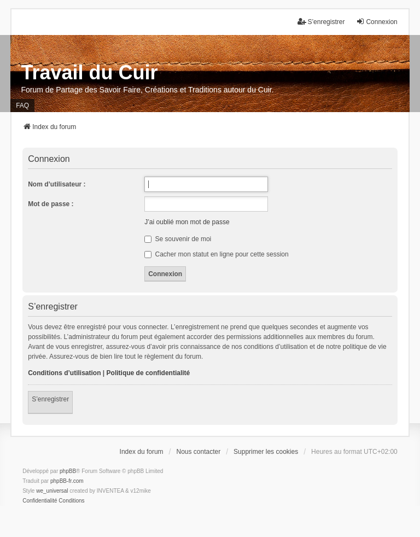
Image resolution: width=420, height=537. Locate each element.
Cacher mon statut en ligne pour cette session (216, 254)
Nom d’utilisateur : (56, 184)
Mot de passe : (50, 204)
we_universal (52, 491)
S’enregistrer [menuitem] (321, 21)
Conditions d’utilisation (64, 373)
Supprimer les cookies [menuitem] (266, 452)
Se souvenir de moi (177, 239)
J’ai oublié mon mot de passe (186, 222)
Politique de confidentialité (148, 373)
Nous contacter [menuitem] (198, 452)
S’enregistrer (50, 399)
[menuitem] (39, 501)
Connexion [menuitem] (376, 21)
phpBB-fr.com (67, 481)
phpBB (68, 471)
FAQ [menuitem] (22, 105)
